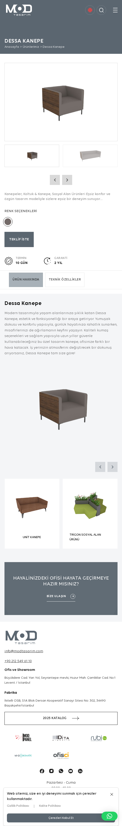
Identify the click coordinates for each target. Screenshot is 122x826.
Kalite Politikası (50, 806)
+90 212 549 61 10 (18, 661)
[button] (109, 816)
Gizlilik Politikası (18, 806)
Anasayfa (11, 47)
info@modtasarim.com (23, 651)
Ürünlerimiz (31, 47)
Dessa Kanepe (54, 47)
